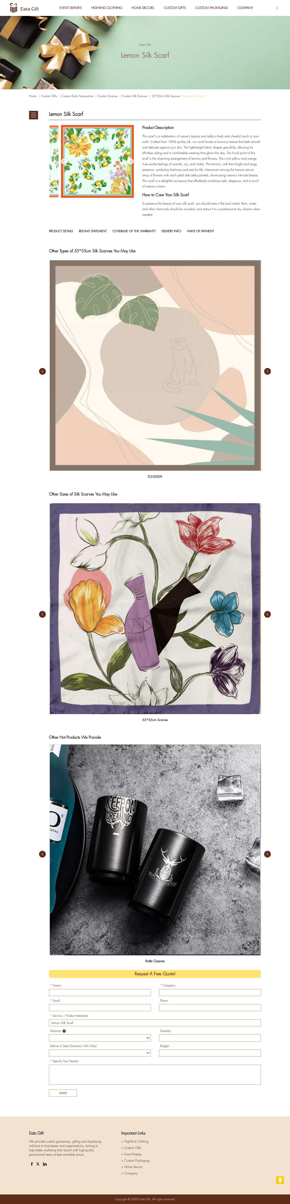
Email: (55, 1001)
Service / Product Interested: (69, 1016)
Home (33, 96)
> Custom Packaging (135, 1160)
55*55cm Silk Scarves (166, 96)
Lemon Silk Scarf (194, 96)
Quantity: (165, 1031)
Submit (63, 1093)
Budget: (165, 1046)
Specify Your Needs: (64, 1061)
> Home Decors (131, 1167)
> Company (129, 1173)
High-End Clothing (106, 8)
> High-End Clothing (134, 1141)
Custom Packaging (211, 8)
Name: (56, 985)
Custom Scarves (108, 96)
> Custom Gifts (131, 1148)
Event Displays (71, 8)
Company (245, 8)
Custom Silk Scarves (134, 96)
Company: (168, 985)
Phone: (164, 1001)
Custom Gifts (175, 8)
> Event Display (131, 1154)
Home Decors (143, 8)
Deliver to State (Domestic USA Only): (73, 1046)
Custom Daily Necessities (77, 96)
